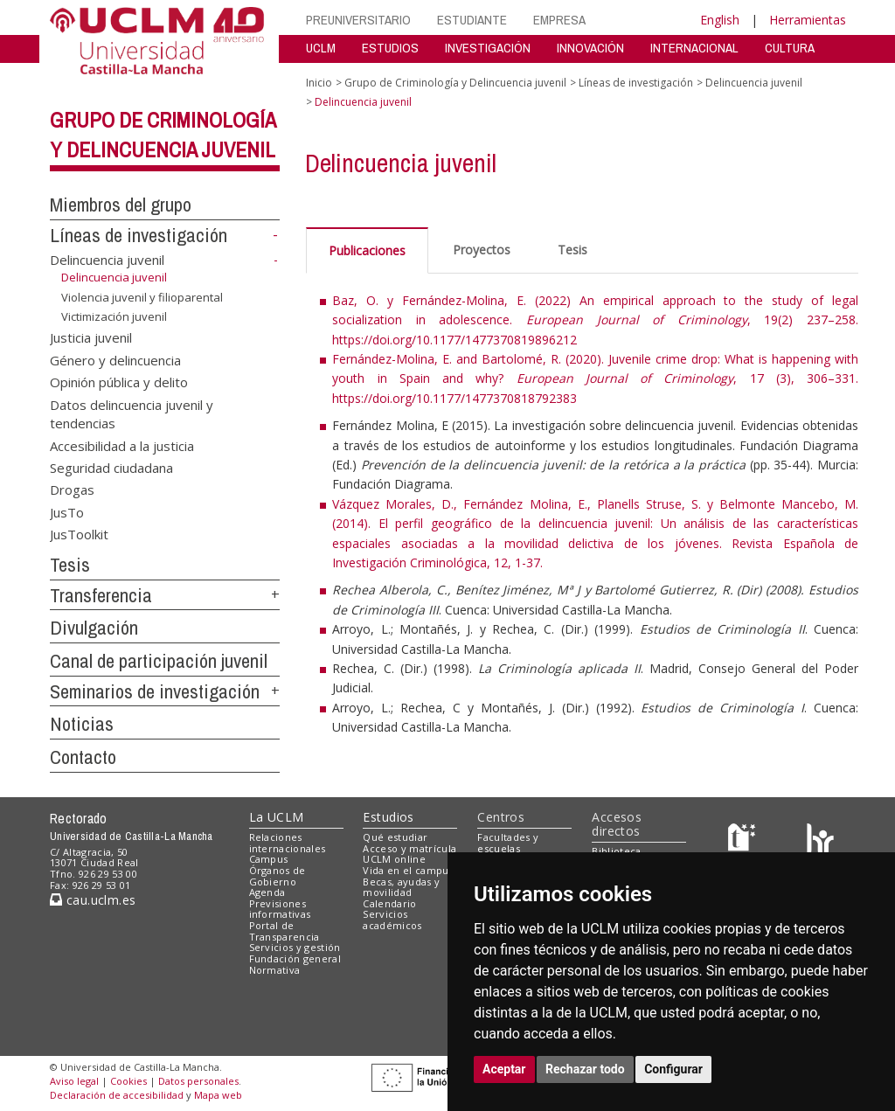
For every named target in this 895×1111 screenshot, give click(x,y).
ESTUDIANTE (472, 19)
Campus (268, 858)
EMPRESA (559, 19)
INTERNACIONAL (694, 47)
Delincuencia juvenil (107, 259)
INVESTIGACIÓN (488, 47)
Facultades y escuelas (507, 842)
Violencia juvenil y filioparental (142, 297)
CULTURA (790, 47)
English (719, 19)
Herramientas (807, 19)
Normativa (275, 969)
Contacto (83, 757)
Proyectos (481, 249)
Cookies (128, 1080)
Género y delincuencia (115, 359)
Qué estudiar (395, 837)
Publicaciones (367, 250)
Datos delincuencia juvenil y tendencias (131, 413)
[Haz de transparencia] (744, 840)
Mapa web (218, 1094)
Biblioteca (616, 851)
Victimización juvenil (114, 316)
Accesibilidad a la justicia (122, 445)
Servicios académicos (392, 919)
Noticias (82, 724)
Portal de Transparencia (284, 931)
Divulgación (94, 628)
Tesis (70, 565)
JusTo (67, 511)
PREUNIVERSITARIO (358, 19)
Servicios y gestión (295, 947)
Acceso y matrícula (409, 848)
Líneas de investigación (138, 235)
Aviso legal (74, 1080)
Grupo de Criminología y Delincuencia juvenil (455, 82)
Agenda (267, 892)
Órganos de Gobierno (277, 876)
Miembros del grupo (120, 204)
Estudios (388, 817)
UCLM (321, 47)
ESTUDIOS (390, 47)
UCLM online (394, 858)
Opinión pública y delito (119, 382)
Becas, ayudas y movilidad (401, 887)
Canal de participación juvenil (158, 661)
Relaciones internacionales (287, 842)
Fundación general (295, 958)
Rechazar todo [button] (585, 1069)
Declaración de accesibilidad (117, 1094)
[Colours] (820, 840)
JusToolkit (79, 534)
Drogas (72, 489)
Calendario (389, 903)
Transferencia (101, 595)
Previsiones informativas (280, 909)
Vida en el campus (408, 870)
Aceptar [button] (504, 1069)
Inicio (319, 82)
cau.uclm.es (92, 900)
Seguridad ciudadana (111, 467)
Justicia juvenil (91, 337)
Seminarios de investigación (155, 691)
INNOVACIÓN (590, 47)
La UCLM (276, 817)
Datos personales (198, 1080)
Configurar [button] (673, 1069)
